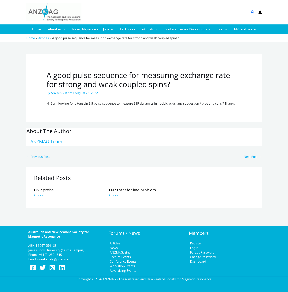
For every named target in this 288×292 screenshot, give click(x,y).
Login (193, 248)
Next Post (252, 157)
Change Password (202, 257)
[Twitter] (42, 268)
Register (195, 243)
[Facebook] (33, 268)
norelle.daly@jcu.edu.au (53, 259)
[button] (252, 12)
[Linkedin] (62, 268)
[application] (65, 29)
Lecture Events (119, 257)
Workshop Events (121, 266)
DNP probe (44, 190)
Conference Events (122, 261)
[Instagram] (52, 268)
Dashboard (197, 261)
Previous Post (38, 157)
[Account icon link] (260, 12)
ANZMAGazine (119, 252)
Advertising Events (122, 271)
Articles (38, 195)
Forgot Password (201, 252)
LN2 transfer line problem (132, 190)
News (113, 248)
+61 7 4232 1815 (50, 255)
